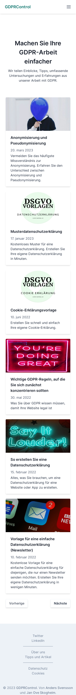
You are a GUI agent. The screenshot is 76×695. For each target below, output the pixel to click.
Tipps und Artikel (38, 657)
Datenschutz (38, 668)
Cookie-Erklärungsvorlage (34, 310)
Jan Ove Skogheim (41, 693)
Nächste (60, 603)
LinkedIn (38, 641)
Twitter (38, 636)
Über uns (38, 652)
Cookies (38, 673)
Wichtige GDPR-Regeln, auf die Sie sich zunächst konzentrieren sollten (38, 385)
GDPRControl (26, 688)
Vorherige (16, 603)
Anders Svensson (59, 688)
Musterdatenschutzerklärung (36, 231)
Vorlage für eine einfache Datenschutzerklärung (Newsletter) (33, 544)
